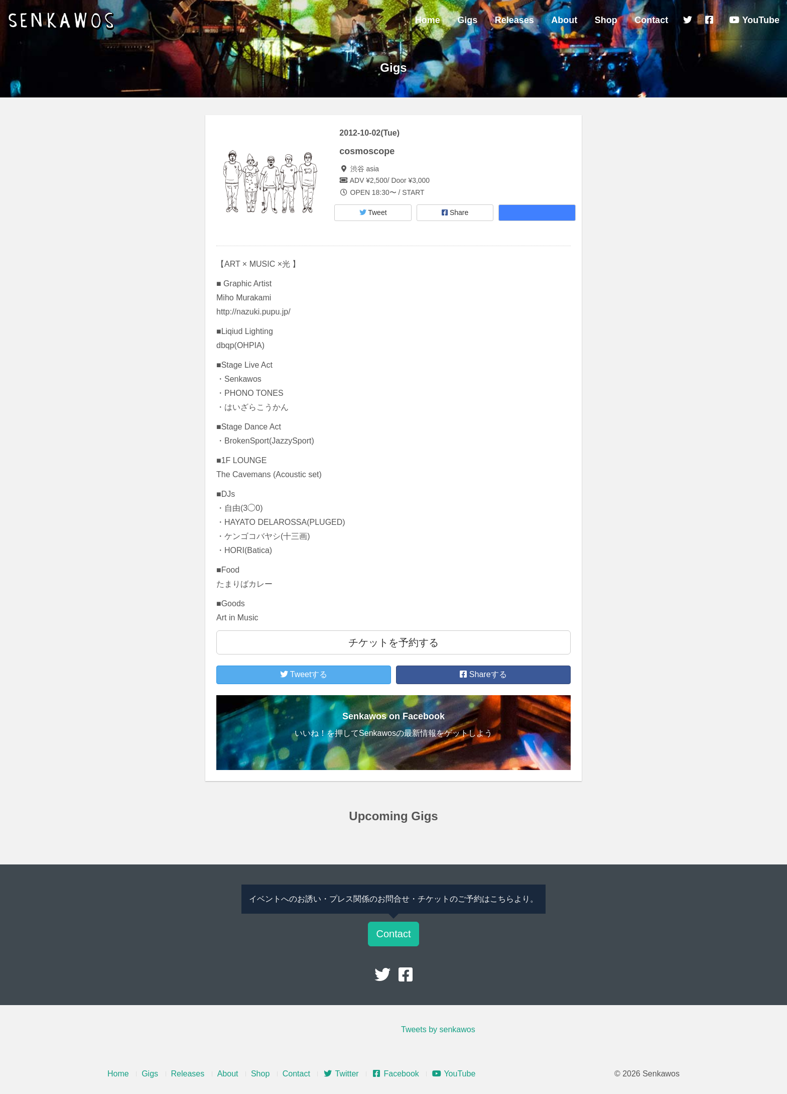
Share (455, 212)
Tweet (373, 212)
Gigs (467, 20)
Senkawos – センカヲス (63, 21)
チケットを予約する (393, 642)
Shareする (483, 674)
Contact (651, 20)
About (564, 20)
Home (427, 20)
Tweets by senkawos (438, 1029)
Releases (514, 20)
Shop (606, 20)
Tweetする (304, 674)
